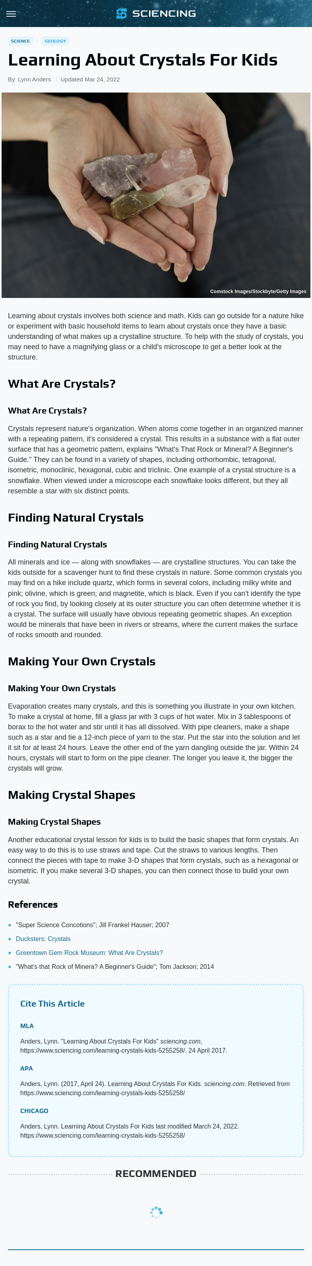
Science (20, 41)
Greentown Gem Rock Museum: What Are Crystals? (89, 952)
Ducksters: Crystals (43, 938)
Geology (55, 41)
